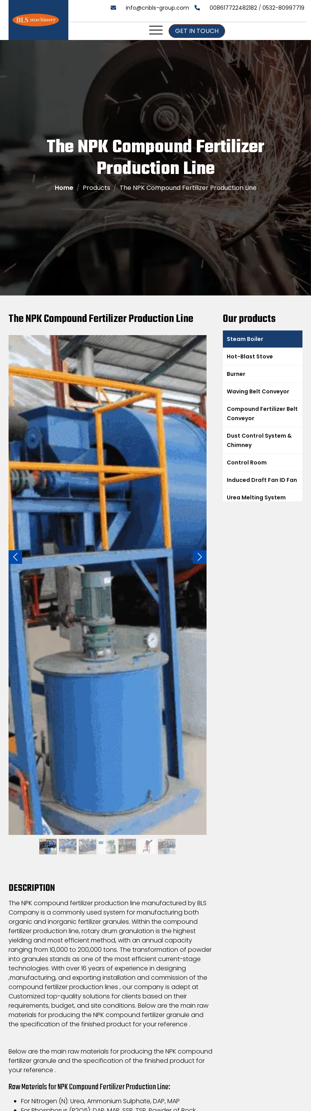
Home (64, 187)
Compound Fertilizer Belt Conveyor (262, 413)
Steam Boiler (245, 339)
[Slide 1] (48, 839)
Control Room (247, 462)
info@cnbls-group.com (157, 8)
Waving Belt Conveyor (258, 391)
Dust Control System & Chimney (259, 440)
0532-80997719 (283, 8)
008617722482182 (233, 8)
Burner (236, 374)
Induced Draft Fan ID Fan (262, 480)
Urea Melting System (256, 497)
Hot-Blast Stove (250, 356)
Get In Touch (197, 30)
